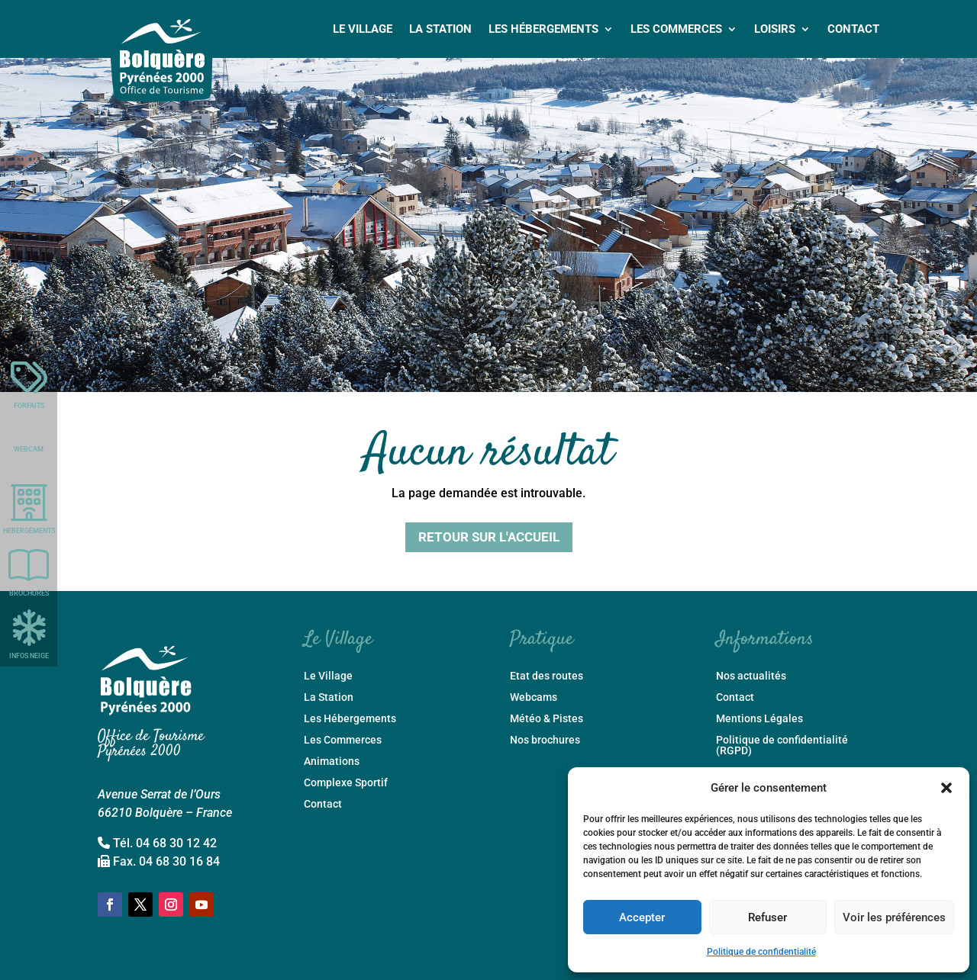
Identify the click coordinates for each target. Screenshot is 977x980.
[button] (946, 787)
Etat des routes (546, 676)
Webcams (533, 697)
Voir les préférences (894, 917)
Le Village (362, 29)
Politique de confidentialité (761, 951)
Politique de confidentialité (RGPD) (782, 745)
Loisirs (774, 29)
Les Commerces (676, 29)
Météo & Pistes (546, 719)
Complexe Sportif (346, 783)
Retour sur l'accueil (488, 537)
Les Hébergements (543, 29)
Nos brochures (545, 740)
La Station (440, 29)
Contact (853, 29)
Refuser (767, 917)
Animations (332, 761)
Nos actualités (751, 676)
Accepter (642, 917)
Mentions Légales (759, 719)
